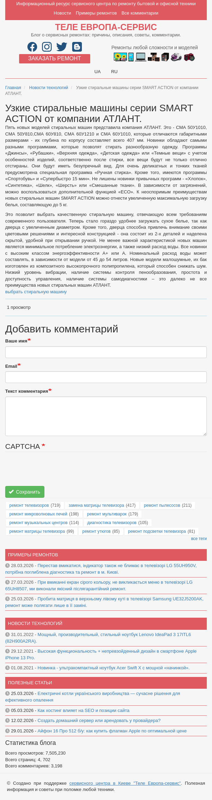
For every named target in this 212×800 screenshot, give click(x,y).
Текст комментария (26, 391)
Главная (13, 87)
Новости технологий (48, 87)
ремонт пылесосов (162, 505)
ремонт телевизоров (29, 505)
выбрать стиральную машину (36, 291)
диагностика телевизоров (112, 522)
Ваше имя (16, 341)
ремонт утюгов (96, 531)
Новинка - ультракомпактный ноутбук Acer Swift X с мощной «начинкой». (113, 667)
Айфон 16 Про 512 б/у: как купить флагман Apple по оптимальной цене (112, 730)
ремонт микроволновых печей (38, 514)
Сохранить (24, 492)
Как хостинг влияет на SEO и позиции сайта (83, 710)
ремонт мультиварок (107, 514)
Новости (62, 13)
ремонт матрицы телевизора (37, 531)
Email (11, 366)
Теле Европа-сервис (106, 27)
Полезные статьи (30, 682)
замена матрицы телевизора (96, 505)
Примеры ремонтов (96, 13)
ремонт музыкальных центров (38, 522)
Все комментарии (139, 13)
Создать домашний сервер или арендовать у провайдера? (98, 720)
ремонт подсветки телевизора (157, 531)
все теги (199, 538)
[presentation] (58, 472)
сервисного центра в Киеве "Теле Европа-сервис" (125, 783)
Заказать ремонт (54, 58)
